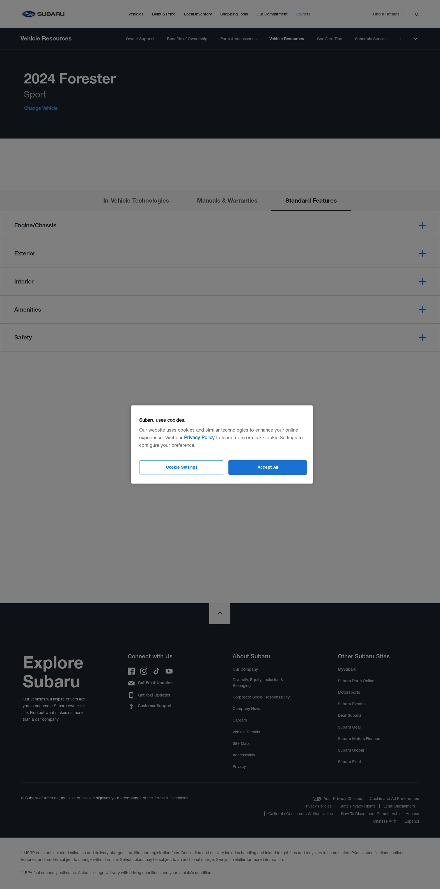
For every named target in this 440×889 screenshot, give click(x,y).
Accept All (268, 467)
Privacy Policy (199, 437)
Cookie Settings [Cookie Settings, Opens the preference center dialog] (182, 467)
